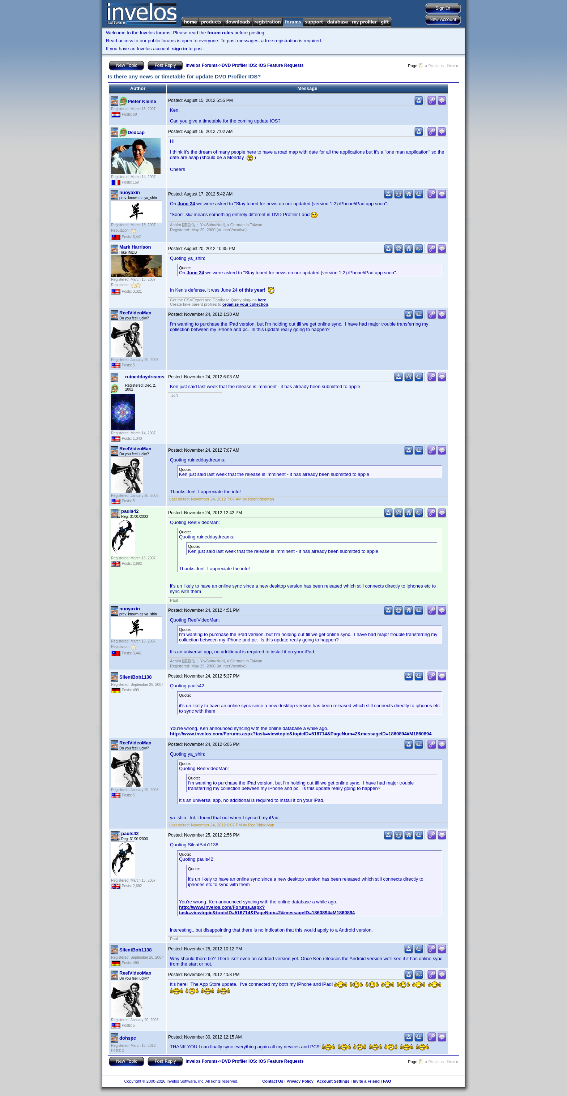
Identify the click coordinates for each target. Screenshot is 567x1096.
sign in (179, 48)
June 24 (186, 203)
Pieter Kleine (142, 101)
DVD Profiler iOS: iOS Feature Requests (263, 65)
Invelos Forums (202, 65)
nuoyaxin (129, 192)
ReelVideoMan (135, 312)
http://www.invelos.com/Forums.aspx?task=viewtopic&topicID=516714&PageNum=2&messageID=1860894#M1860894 (301, 733)
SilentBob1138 (135, 677)
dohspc (127, 1038)
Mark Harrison (135, 247)
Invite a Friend (366, 1081)
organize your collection (245, 304)
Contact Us (272, 1081)
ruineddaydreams (144, 376)
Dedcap (136, 132)
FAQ (387, 1081)
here (262, 300)
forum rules (220, 32)
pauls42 (129, 511)
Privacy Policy (300, 1081)
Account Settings (333, 1081)
